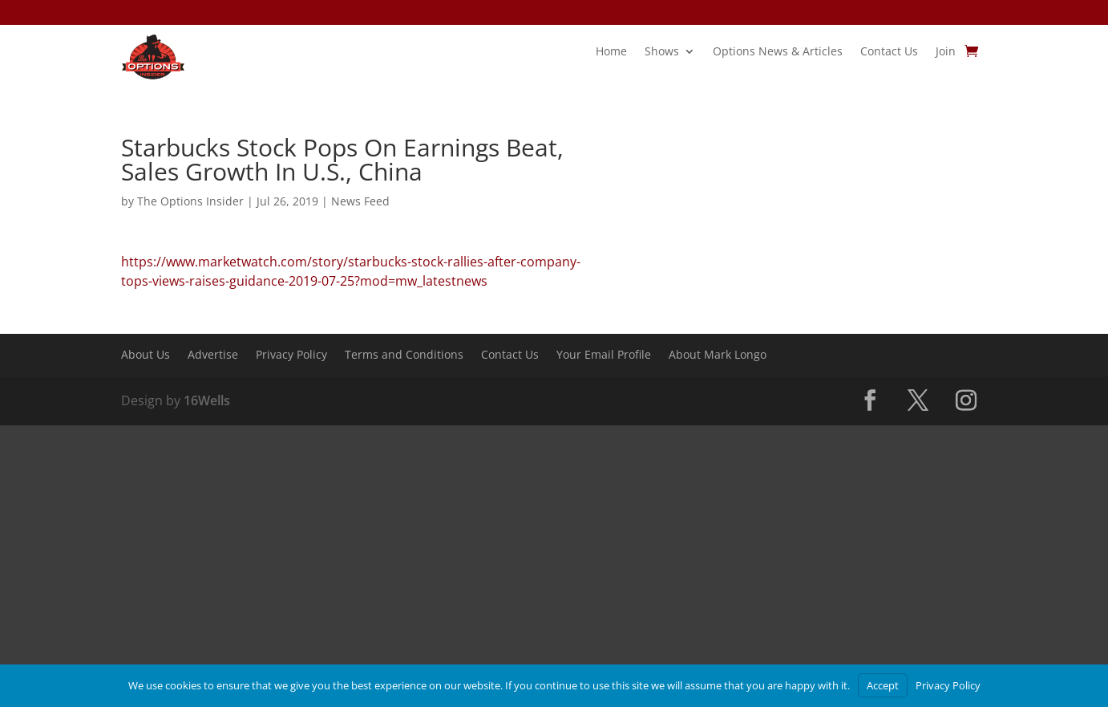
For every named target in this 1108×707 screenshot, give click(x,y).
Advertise (213, 355)
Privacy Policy (291, 355)
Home (611, 52)
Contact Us (889, 52)
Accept (883, 685)
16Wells (207, 400)
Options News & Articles (778, 52)
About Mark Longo (717, 355)
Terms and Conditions (404, 355)
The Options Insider (190, 201)
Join (946, 52)
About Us (145, 355)
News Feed (360, 201)
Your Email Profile (603, 355)
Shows (662, 52)
